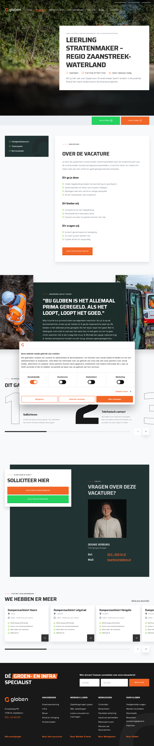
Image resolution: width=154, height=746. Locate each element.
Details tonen (122, 391)
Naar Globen (132, 736)
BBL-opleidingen (78, 708)
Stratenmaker (48, 722)
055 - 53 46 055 (12, 717)
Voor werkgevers (75, 9)
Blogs (101, 9)
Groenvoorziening (50, 704)
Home (29, 9)
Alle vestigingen (13, 736)
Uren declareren (133, 2)
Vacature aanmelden (108, 717)
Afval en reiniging (50, 717)
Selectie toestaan (77, 399)
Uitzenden (103, 704)
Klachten (130, 725)
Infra (44, 708)
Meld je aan (139, 682)
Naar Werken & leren (80, 736)
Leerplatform (146, 2)
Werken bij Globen (135, 708)
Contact (114, 9)
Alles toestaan (114, 399)
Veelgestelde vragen (136, 704)
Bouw (45, 713)
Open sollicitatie (120, 2)
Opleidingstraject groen (81, 704)
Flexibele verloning (107, 713)
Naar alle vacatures (52, 736)
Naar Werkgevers (107, 736)
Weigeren (39, 399)
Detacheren (103, 708)
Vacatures (41, 9)
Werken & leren (56, 9)
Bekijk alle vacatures (140, 601)
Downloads (131, 713)
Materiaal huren (106, 722)
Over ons (91, 9)
